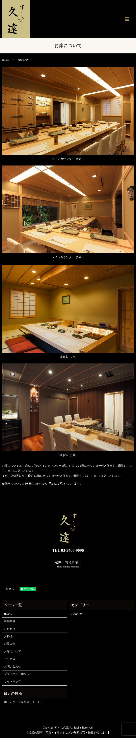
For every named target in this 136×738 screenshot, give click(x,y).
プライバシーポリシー (18, 674)
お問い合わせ (12, 666)
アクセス (9, 658)
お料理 (8, 636)
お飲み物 (9, 643)
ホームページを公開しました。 (24, 702)
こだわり (9, 628)
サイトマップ (12, 681)
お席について (12, 651)
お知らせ (77, 613)
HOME (5, 59)
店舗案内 (9, 621)
